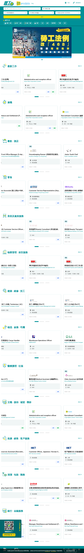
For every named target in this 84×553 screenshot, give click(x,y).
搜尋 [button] (42, 17)
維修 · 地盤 (27, 23)
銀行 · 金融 (17, 23)
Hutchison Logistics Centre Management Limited (43, 305)
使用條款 (53, 550)
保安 (65, 23)
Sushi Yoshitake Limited (71, 156)
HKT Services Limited (36, 451)
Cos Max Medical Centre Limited (38, 379)
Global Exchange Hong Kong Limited (39, 192)
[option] (45, 81)
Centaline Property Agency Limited (39, 487)
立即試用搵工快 (9, 535)
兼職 (59, 91)
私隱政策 (47, 550)
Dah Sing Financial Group (36, 523)
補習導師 (53, 23)
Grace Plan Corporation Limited (38, 81)
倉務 (47, 23)
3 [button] (47, 96)
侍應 (36, 23)
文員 (42, 23)
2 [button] (42, 96)
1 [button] (37, 96)
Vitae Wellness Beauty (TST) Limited (40, 230)
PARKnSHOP (33, 341)
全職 (24, 91)
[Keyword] (25, 8)
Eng (32, 3)
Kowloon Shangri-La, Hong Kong (38, 156)
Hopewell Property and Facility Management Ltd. (43, 266)
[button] (6, 8)
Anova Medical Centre (71, 379)
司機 (60, 23)
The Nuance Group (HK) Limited (74, 192)
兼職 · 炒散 (8, 23)
